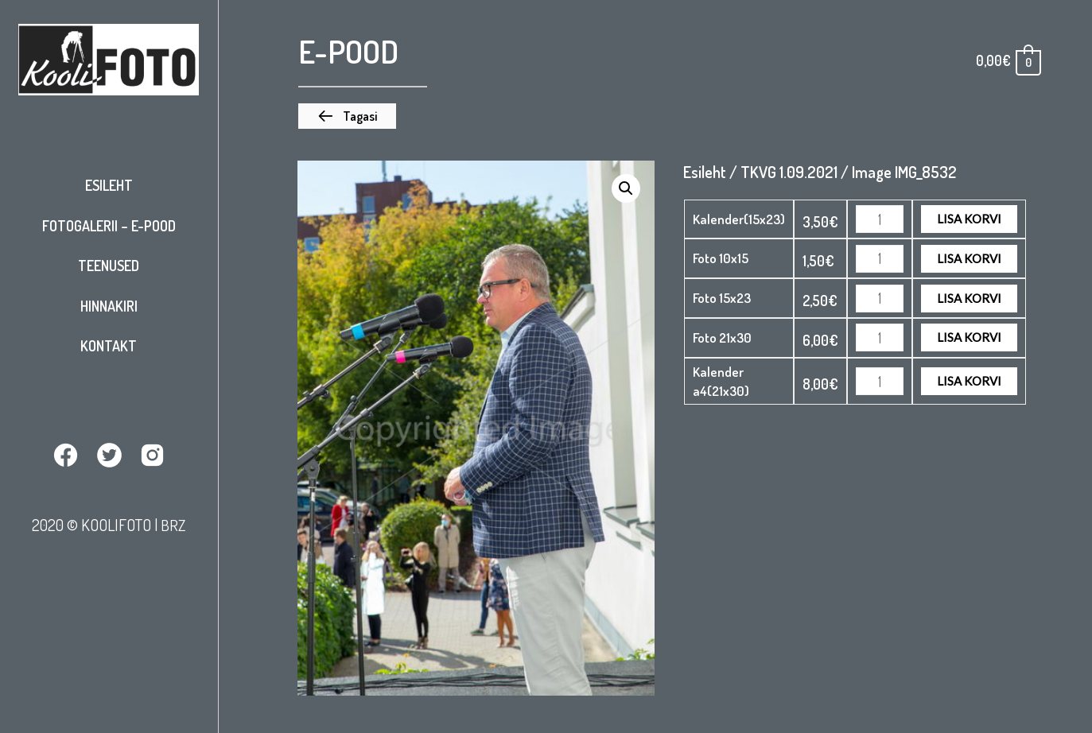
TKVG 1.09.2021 (788, 171)
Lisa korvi (969, 218)
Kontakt (108, 346)
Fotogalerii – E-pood (109, 226)
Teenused (108, 265)
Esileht (109, 185)
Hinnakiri (109, 306)
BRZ (173, 524)
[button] (347, 116)
